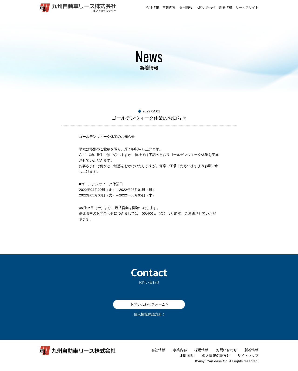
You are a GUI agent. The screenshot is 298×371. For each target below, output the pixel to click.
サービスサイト (247, 7)
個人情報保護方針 (148, 314)
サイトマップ (247, 356)
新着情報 (225, 7)
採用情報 (185, 7)
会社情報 (152, 7)
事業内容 (169, 7)
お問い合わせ (205, 7)
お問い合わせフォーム (147, 304)
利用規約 (187, 356)
